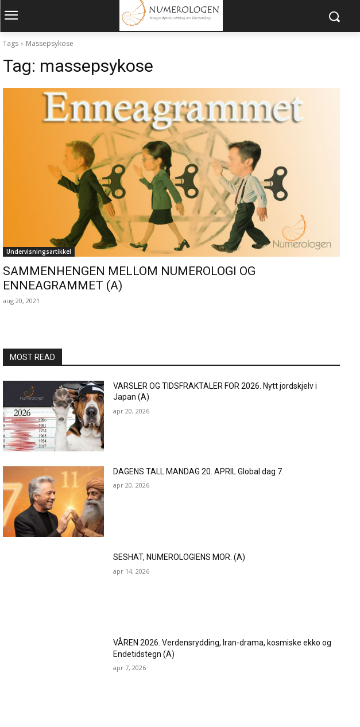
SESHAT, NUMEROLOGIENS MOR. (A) (179, 557)
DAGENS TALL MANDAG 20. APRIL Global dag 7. (198, 471)
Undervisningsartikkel (38, 252)
